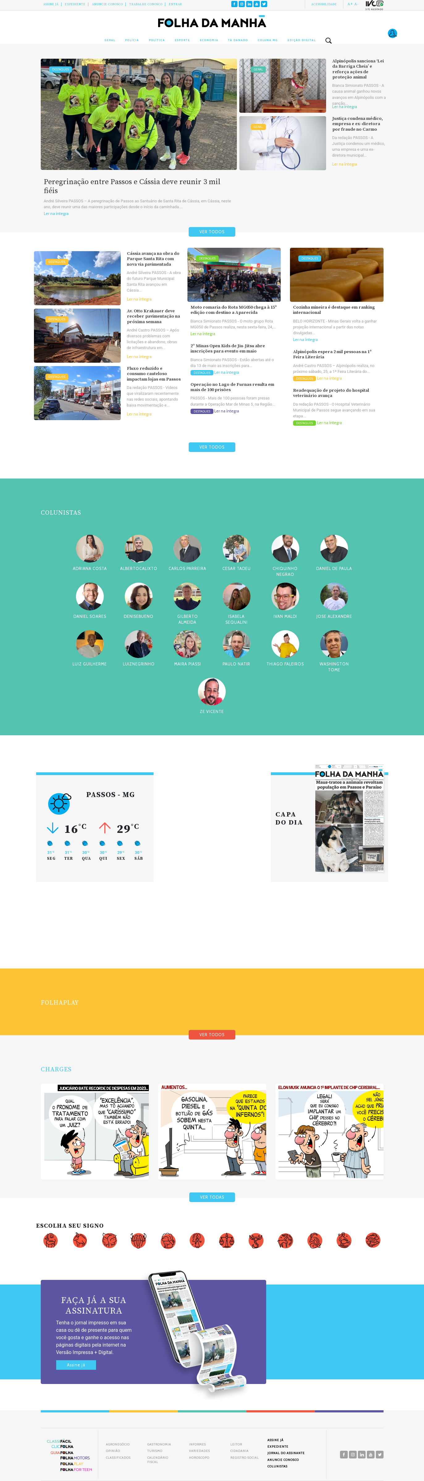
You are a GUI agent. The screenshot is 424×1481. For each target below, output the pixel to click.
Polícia (132, 40)
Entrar (175, 4)
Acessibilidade (324, 4)
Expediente (75, 4)
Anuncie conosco (107, 4)
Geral (110, 40)
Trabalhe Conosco (145, 4)
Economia (209, 40)
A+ (350, 4)
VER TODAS (212, 1197)
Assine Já (51, 4)
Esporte (182, 40)
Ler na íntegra (56, 213)
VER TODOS (212, 232)
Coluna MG (268, 40)
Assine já (76, 1365)
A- (356, 4)
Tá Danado (238, 40)
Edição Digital (302, 40)
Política (157, 40)
